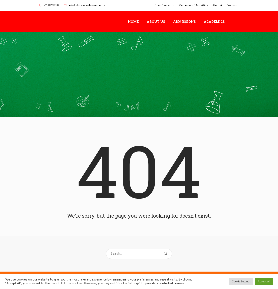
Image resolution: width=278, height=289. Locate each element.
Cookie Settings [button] (241, 281)
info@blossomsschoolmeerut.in (87, 5)
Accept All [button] (264, 281)
